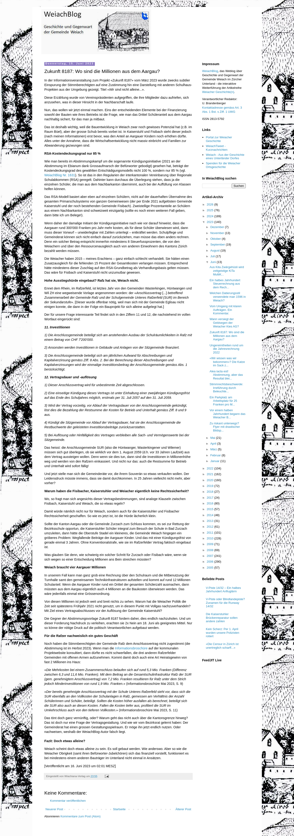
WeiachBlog (210, 71)
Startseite (119, 809)
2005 (210, 567)
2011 (210, 532)
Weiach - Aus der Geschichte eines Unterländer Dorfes (225, 156)
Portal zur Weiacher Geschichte (219, 139)
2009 (210, 544)
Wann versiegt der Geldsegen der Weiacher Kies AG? (224, 322)
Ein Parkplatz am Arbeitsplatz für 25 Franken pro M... (223, 401)
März (214, 449)
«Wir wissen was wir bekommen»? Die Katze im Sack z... (227, 361)
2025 (210, 210)
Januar (215, 461)
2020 (210, 480)
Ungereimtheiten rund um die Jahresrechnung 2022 (226, 349)
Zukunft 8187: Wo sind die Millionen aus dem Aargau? (226, 335)
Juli (213, 256)
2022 (210, 468)
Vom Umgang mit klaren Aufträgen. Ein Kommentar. (225, 309)
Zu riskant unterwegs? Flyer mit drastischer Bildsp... (224, 427)
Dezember (217, 227)
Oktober (216, 238)
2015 (210, 509)
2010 (210, 538)
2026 (210, 204)
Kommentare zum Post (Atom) (80, 816)
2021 (210, 474)
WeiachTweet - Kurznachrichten (216, 147)
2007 (210, 556)
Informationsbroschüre (131, 648)
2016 (210, 503)
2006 (210, 561)
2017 (210, 497)
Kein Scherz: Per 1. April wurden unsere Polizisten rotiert (222, 632)
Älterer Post (183, 809)
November (217, 233)
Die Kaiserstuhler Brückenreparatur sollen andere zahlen (221, 617)
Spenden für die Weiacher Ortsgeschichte (223, 165)
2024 (210, 216)
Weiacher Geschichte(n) (218, 92)
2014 (210, 515)
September (218, 244)
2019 (210, 486)
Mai (213, 438)
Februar (216, 455)
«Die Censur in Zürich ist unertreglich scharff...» (222, 645)
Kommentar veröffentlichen (68, 800)
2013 (210, 521)
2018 (210, 491)
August (215, 250)
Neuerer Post (54, 809)
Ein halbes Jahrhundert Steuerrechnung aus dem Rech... (224, 283)
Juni (213, 262)
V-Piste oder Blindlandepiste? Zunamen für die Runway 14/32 (225, 602)
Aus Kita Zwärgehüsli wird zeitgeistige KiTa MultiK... (226, 270)
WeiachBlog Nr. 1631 (59, 175)
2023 (210, 222)
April (213, 443)
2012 (210, 526)
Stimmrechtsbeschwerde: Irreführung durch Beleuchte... (226, 387)
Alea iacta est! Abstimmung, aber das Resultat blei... (226, 375)
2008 (210, 550)
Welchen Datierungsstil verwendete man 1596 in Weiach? (227, 296)
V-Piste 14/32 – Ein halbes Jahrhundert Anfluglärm (223, 589)
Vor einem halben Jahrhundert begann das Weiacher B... (227, 413)
